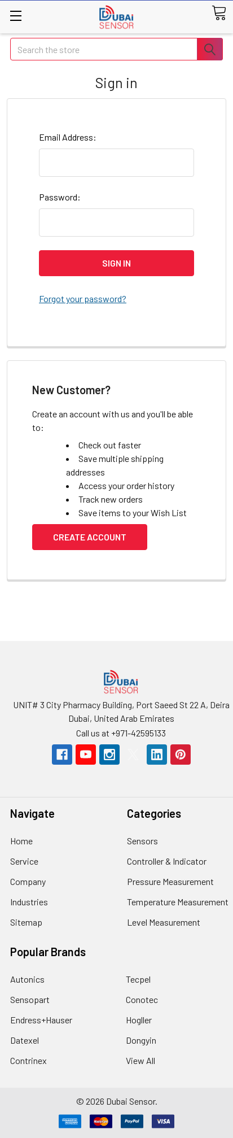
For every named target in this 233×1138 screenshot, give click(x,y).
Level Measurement (163, 922)
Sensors (142, 840)
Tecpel (138, 979)
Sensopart (30, 999)
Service (24, 861)
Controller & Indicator (166, 861)
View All (140, 1060)
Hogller (139, 1019)
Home (21, 840)
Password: (60, 196)
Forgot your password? (82, 298)
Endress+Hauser (41, 1019)
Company (28, 881)
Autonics (27, 979)
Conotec (142, 999)
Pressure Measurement (170, 881)
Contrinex (28, 1060)
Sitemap (26, 922)
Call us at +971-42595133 (121, 732)
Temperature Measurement (177, 901)
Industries (29, 901)
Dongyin (141, 1040)
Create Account (89, 536)
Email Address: (67, 137)
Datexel (24, 1040)
